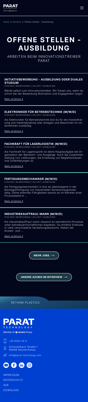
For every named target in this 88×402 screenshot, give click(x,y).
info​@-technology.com (25, 355)
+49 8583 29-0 (18, 341)
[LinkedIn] (23, 365)
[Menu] (82, 8)
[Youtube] (7, 365)
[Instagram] (30, 365)
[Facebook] (15, 365)
